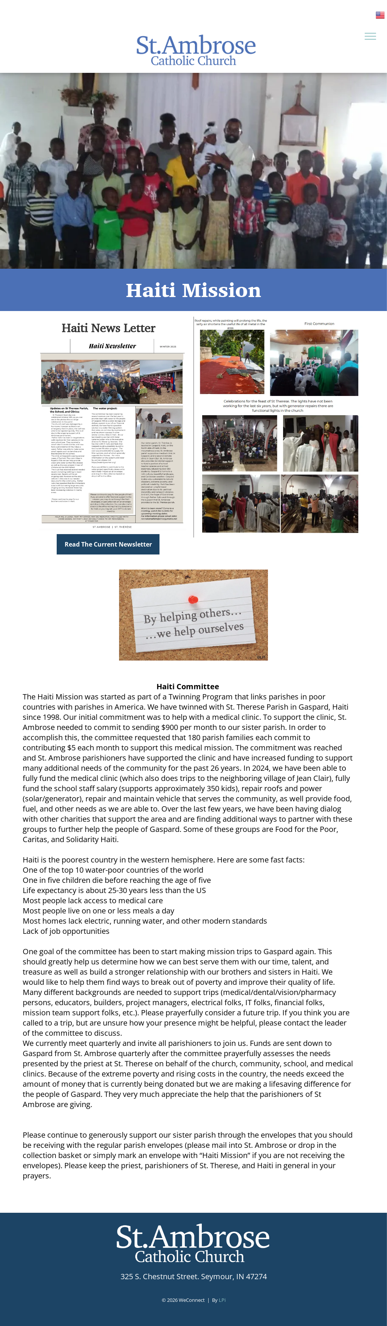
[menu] (370, 36)
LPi (222, 1300)
